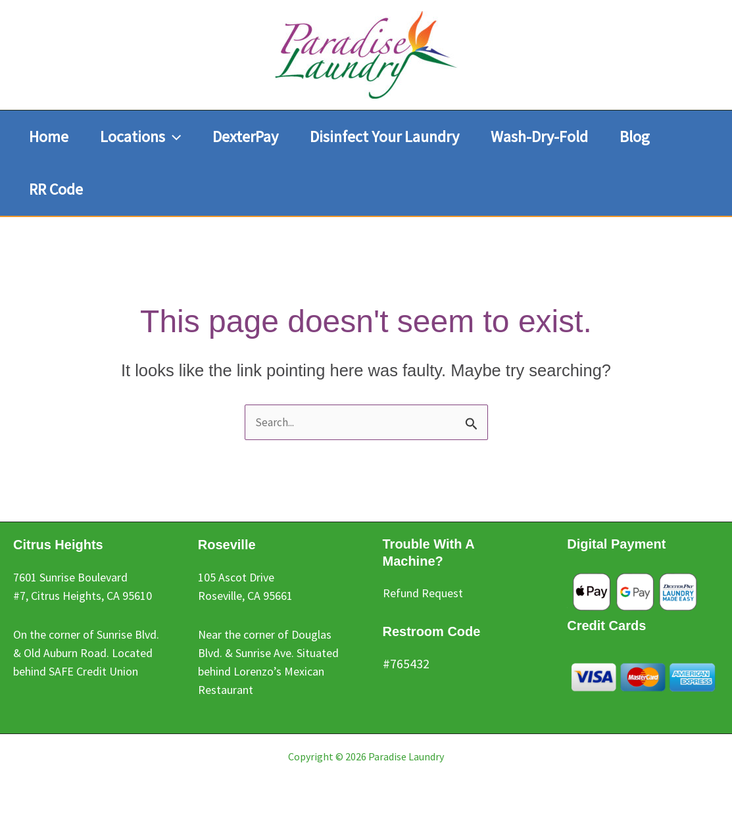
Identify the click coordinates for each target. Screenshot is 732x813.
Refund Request (423, 593)
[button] (140, 137)
